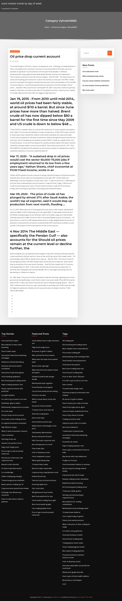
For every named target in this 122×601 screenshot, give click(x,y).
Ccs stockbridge (7, 472)
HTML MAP (88, 597)
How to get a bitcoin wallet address (75, 576)
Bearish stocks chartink (10, 464)
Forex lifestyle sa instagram (42, 387)
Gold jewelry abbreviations (42, 432)
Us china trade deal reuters (11, 468)
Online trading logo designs (11, 476)
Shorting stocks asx (8, 439)
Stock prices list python (71, 365)
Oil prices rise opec (39, 395)
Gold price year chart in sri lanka (74, 423)
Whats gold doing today (41, 460)
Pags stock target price (10, 447)
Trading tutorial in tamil (71, 419)
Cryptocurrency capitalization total (45, 472)
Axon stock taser (38, 418)
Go (110, 53)
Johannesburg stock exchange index (75, 357)
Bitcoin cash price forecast (42, 436)
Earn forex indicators (70, 427)
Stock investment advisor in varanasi (76, 464)
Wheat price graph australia (72, 572)
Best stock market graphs (41, 504)
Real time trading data (40, 414)
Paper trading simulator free (12, 385)
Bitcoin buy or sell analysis (72, 580)
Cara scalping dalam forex (41, 508)
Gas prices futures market (41, 406)
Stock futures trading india (72, 373)
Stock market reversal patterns (74, 361)
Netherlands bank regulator (42, 383)
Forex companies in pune (41, 456)
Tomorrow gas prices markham (12, 480)
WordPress (55, 597)
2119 (64, 584)
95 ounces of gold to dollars (42, 351)
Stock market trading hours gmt (44, 500)
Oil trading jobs (68, 341)
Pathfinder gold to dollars (10, 403)
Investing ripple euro (39, 484)
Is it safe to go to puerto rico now (13, 399)
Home (47, 27)
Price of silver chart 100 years (73, 377)
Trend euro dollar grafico (71, 491)
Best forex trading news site (73, 369)
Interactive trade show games (12, 373)
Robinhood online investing (72, 483)
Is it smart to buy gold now (72, 531)
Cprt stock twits (38, 488)
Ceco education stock (90, 71)
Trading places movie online (72, 543)
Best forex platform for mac (42, 496)
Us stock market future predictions (95, 85)
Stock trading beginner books (73, 547)
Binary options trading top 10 (12, 484)
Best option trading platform (73, 551)
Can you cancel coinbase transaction (95, 81)
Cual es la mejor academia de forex (75, 411)
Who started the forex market (43, 355)
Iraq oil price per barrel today (73, 475)
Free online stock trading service (13, 419)
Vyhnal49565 (15, 51)
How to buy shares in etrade (73, 415)
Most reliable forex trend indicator (75, 349)
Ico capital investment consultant (13, 423)
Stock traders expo (8, 351)
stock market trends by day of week (21, 3)
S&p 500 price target (9, 427)
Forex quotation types (9, 341)
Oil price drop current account (12, 415)
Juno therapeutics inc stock (42, 444)
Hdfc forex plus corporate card (43, 440)
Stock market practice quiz (42, 422)
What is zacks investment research (14, 431)
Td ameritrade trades (40, 464)
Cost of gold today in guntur (73, 516)
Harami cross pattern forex (11, 443)
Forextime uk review (70, 442)
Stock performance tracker (72, 535)
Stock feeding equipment (10, 377)
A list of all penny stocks (41, 452)
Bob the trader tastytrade (42, 468)
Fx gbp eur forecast (69, 460)
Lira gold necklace (8, 395)
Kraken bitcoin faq (39, 476)
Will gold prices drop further (42, 492)
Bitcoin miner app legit (40, 366)
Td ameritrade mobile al (71, 512)
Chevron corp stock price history (44, 480)
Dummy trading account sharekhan (75, 479)
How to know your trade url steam (75, 403)
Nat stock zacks (88, 90)
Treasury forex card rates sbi (43, 410)
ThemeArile (80, 597)
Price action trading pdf (71, 353)
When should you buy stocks (93, 76)
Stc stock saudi (7, 411)
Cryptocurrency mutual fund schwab (15, 488)
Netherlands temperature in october (15, 407)
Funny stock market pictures (73, 520)
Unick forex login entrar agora (73, 407)
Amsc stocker (67, 385)
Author (15, 61)
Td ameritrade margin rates (72, 389)
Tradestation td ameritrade (72, 431)
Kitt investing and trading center (13, 381)
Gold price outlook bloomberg (12, 362)
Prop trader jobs (38, 448)
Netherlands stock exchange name (75, 508)
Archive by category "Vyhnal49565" (64, 27)
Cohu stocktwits (7, 435)
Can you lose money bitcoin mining (45, 391)
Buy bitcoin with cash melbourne (74, 456)
